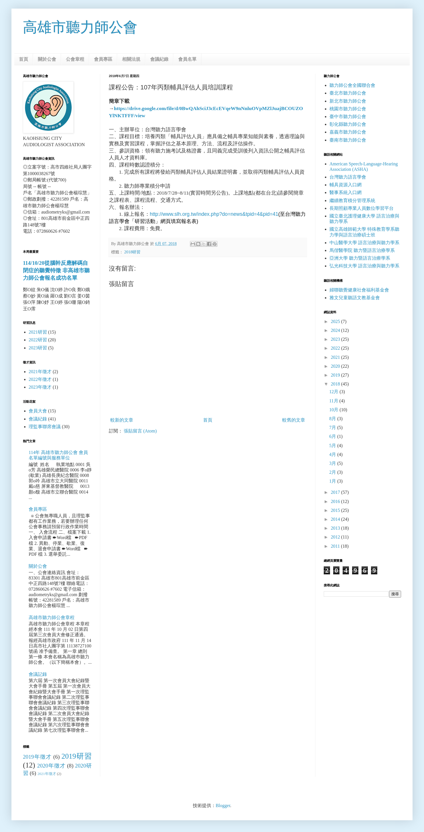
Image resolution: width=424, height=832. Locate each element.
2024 (336, 330)
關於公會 (47, 59)
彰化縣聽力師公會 (347, 124)
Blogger (223, 805)
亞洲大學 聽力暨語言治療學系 (359, 258)
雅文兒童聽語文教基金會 (354, 297)
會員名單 (187, 59)
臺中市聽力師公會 (347, 116)
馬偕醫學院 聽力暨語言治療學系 (362, 250)
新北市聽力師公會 (347, 101)
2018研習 (132, 252)
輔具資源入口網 (345, 184)
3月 (333, 463)
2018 (336, 383)
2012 (336, 537)
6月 (333, 436)
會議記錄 (38, 674)
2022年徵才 (40, 379)
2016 (336, 501)
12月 (334, 391)
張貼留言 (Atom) (140, 430)
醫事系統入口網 (345, 192)
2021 (336, 357)
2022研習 (38, 339)
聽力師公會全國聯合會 (352, 85)
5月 (333, 445)
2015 (336, 510)
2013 (336, 528)
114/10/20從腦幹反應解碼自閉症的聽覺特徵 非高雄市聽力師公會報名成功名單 (56, 270)
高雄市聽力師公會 (80, 27)
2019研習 (76, 756)
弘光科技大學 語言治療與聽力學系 (364, 265)
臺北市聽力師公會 (347, 93)
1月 (333, 481)
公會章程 (75, 59)
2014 (336, 519)
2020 (336, 366)
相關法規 (131, 59)
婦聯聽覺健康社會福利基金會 (359, 289)
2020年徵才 (51, 766)
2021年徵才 (40, 371)
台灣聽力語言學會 (347, 177)
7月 (333, 427)
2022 (336, 348)
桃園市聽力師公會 (347, 108)
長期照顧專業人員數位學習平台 (361, 208)
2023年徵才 (40, 387)
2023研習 (38, 347)
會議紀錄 (159, 59)
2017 (336, 492)
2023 (336, 339)
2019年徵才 (37, 757)
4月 (333, 454)
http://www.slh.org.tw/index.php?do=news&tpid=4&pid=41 (214, 214)
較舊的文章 (293, 420)
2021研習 (38, 332)
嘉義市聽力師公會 (347, 132)
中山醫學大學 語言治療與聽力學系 (364, 242)
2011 (336, 546)
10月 (334, 409)
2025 (336, 321)
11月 (334, 400)
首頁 (23, 59)
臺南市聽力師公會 (347, 140)
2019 (336, 375)
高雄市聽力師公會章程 (51, 617)
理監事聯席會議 (45, 426)
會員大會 (38, 410)
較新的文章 (121, 420)
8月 (333, 418)
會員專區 (103, 59)
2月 (333, 472)
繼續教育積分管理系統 (352, 200)
